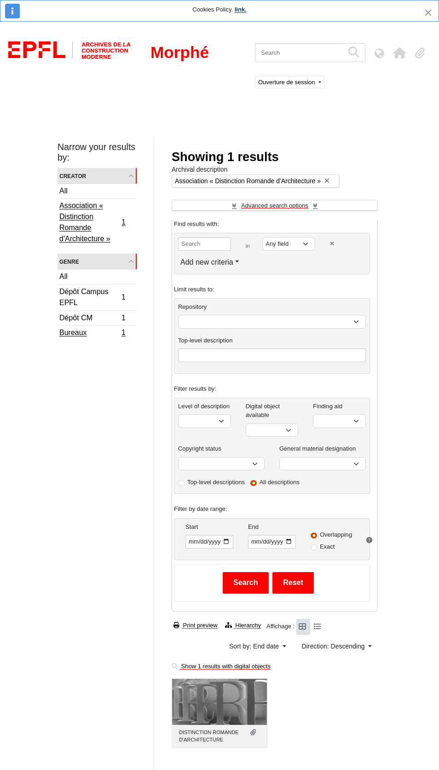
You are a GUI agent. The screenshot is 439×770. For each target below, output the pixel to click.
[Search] (299, 52)
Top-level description (205, 340)
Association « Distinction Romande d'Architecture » (92, 222)
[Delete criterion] (332, 243)
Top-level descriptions (216, 482)
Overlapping (336, 534)
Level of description (204, 406)
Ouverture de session (287, 82)
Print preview (195, 625)
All (63, 191)
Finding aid (327, 406)
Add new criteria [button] (206, 262)
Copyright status (199, 448)
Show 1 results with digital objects (221, 666)
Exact (327, 546)
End (253, 526)
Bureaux (92, 333)
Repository (192, 306)
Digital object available (263, 411)
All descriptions (280, 482)
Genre (69, 261)
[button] (399, 53)
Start (191, 526)
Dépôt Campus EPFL (92, 297)
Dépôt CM (92, 319)
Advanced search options (274, 205)
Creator (72, 175)
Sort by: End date (255, 646)
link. (241, 9)
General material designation (317, 448)
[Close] (428, 12)
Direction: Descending (334, 646)
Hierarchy (243, 625)
